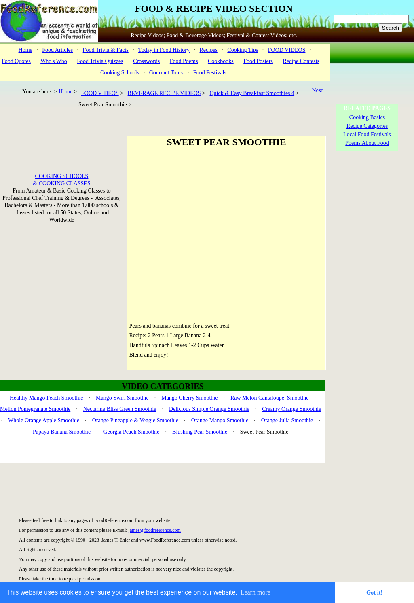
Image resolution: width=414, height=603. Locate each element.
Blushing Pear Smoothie (199, 432)
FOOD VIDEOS (287, 50)
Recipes (209, 50)
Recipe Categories (367, 126)
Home (25, 50)
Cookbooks (221, 61)
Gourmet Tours (166, 73)
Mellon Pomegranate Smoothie (35, 409)
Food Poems (184, 61)
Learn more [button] (255, 592)
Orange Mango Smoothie (220, 420)
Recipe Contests (301, 61)
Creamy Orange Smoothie (291, 409)
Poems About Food (367, 143)
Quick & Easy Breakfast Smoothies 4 (251, 93)
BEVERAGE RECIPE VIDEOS (164, 93)
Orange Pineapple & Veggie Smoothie (135, 420)
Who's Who (53, 61)
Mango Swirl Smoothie (122, 398)
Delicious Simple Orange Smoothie (209, 409)
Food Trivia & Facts (106, 50)
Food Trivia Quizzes (100, 61)
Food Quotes (16, 61)
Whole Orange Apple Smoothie (43, 420)
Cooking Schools (119, 73)
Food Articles (57, 50)
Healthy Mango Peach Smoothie (46, 398)
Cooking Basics (367, 117)
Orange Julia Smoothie (287, 420)
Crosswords (146, 61)
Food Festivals (209, 73)
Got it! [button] (374, 592)
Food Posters (258, 61)
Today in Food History (164, 50)
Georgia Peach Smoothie (132, 432)
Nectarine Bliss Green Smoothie (119, 409)
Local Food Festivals (367, 134)
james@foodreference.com (155, 530)
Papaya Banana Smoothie (62, 432)
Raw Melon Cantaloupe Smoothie (269, 398)
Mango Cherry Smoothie (189, 398)
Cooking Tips (242, 50)
